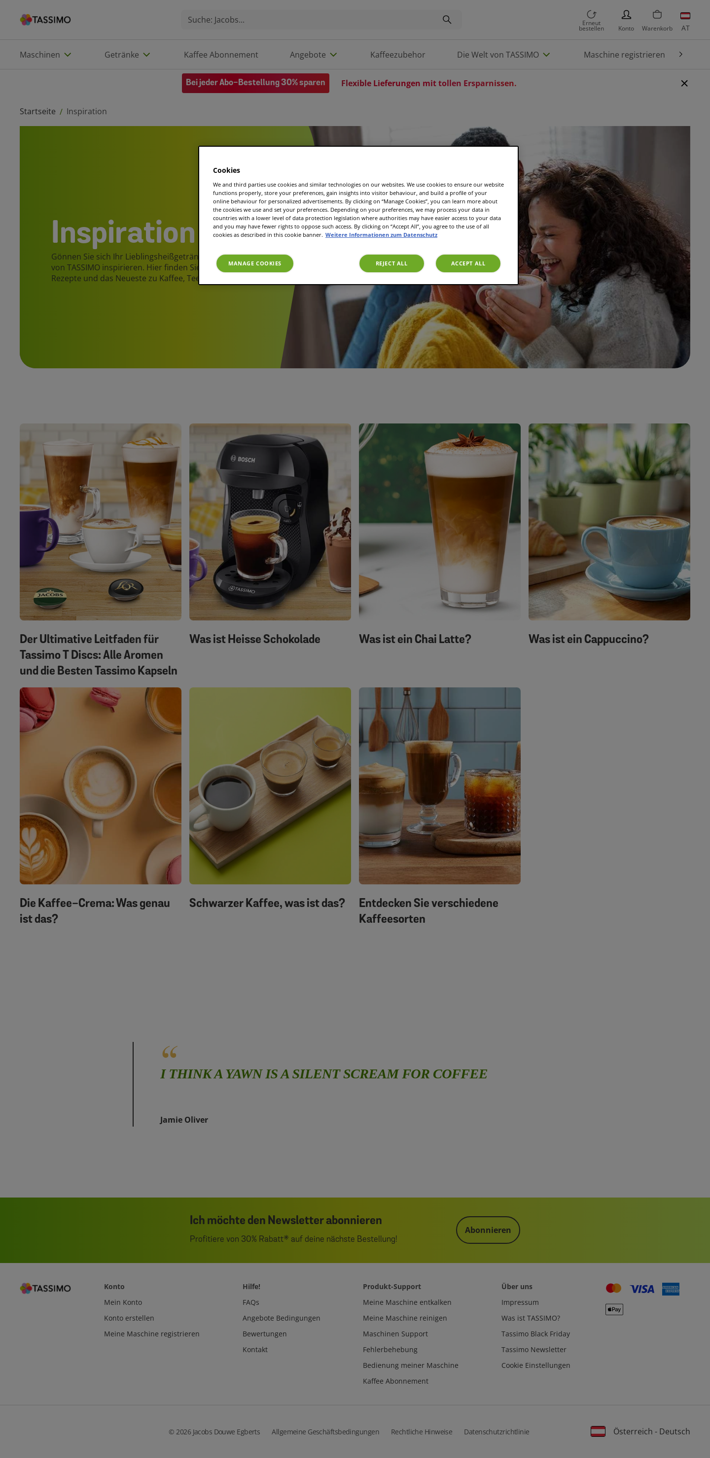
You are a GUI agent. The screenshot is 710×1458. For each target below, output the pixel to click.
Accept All (468, 263)
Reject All (392, 263)
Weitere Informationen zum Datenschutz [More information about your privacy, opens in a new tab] (381, 234)
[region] (358, 215)
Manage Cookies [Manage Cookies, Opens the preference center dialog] (255, 263)
